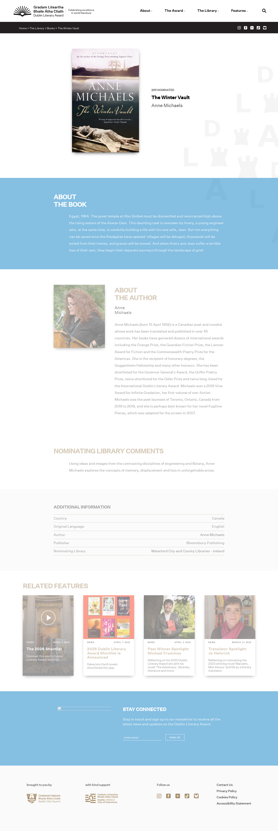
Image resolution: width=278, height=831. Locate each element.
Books (51, 28)
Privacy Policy (227, 791)
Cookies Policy (227, 797)
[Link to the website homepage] (54, 11)
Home (23, 28)
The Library (207, 11)
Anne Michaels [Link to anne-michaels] (167, 105)
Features (238, 11)
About (145, 11)
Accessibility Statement (234, 803)
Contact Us (225, 785)
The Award (174, 11)
